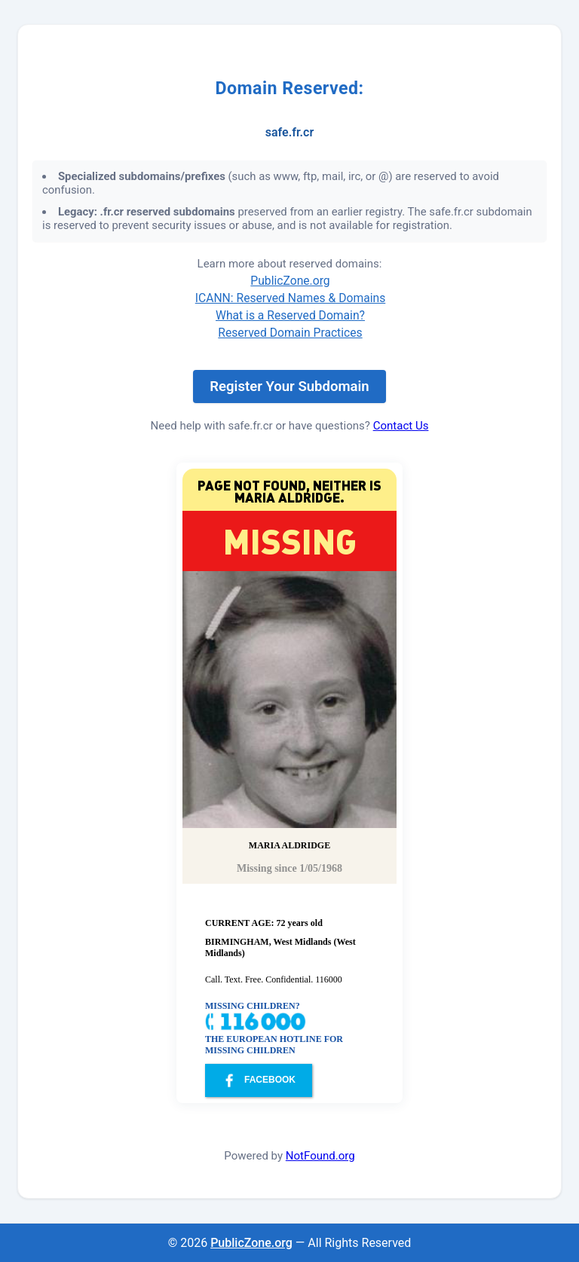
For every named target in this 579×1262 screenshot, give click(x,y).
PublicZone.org (289, 280)
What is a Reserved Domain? (290, 315)
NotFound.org (320, 1156)
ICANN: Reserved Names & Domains (290, 298)
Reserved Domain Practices (290, 332)
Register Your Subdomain (289, 386)
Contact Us (401, 425)
